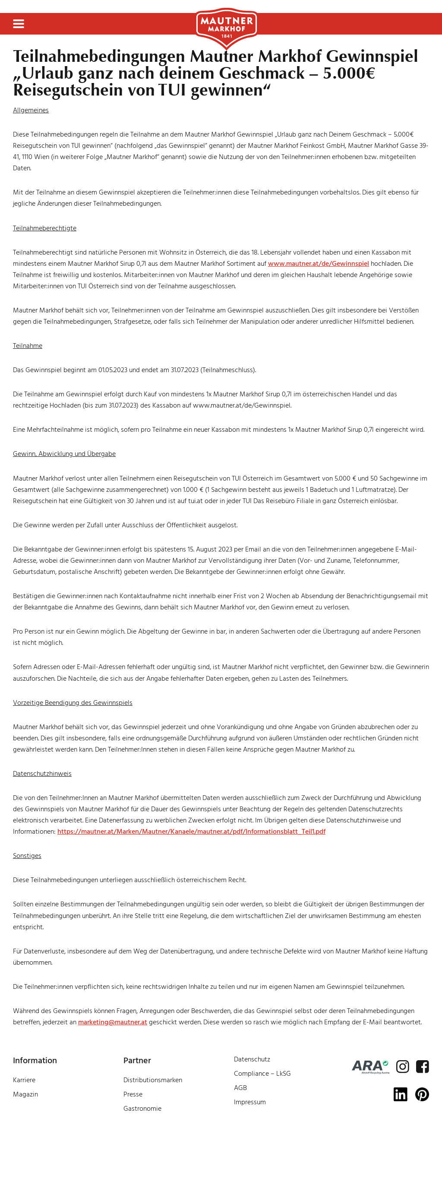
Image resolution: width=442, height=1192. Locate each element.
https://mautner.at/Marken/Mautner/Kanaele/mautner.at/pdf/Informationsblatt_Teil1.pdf (191, 831)
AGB (240, 1087)
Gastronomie (142, 1108)
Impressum (250, 1102)
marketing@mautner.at (112, 1022)
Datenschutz (252, 1059)
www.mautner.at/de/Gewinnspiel (318, 263)
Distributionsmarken (152, 1080)
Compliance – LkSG (262, 1073)
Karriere (24, 1080)
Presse (132, 1094)
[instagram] (402, 1066)
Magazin (25, 1094)
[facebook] (422, 1066)
